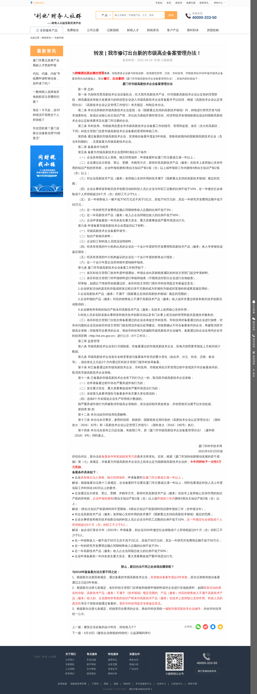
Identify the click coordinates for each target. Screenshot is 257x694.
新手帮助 (91, 664)
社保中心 (161, 683)
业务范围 (112, 664)
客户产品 (173, 30)
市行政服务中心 (144, 683)
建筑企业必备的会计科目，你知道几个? (110, 627)
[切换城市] (39, 2)
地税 (116, 683)
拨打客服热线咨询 (207, 671)
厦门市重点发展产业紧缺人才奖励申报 (46, 63)
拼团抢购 (213, 30)
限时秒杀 (193, 30)
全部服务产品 (47, 30)
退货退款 (91, 673)
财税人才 (133, 30)
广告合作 (133, 669)
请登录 (178, 2)
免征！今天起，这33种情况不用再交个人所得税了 (46, 115)
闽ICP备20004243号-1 (140, 689)
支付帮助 (91, 669)
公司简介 (70, 659)
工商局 (95, 683)
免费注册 (190, 2)
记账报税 (113, 30)
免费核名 (73, 30)
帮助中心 (220, 2)
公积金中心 (177, 683)
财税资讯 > (47, 37)
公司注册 (93, 30)
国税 (106, 683)
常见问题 (91, 659)
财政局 (126, 683)
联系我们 (70, 673)
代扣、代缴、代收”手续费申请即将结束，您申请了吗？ (46, 78)
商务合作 (133, 659)
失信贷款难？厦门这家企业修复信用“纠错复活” (46, 133)
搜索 (171, 15)
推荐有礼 (204, 2)
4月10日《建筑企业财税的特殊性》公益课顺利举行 (117, 633)
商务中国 (192, 683)
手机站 (159, 2)
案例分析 (112, 673)
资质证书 (112, 669)
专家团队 (70, 664)
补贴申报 (59, 37)
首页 (169, 2)
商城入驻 (133, 664)
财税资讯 (153, 30)
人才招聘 (70, 669)
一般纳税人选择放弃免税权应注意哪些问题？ (46, 96)
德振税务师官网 (78, 683)
